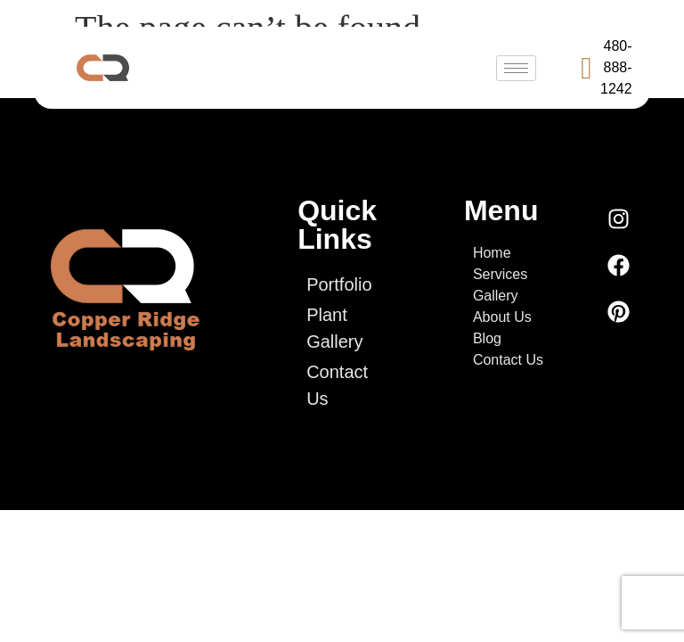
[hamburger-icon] (516, 68)
